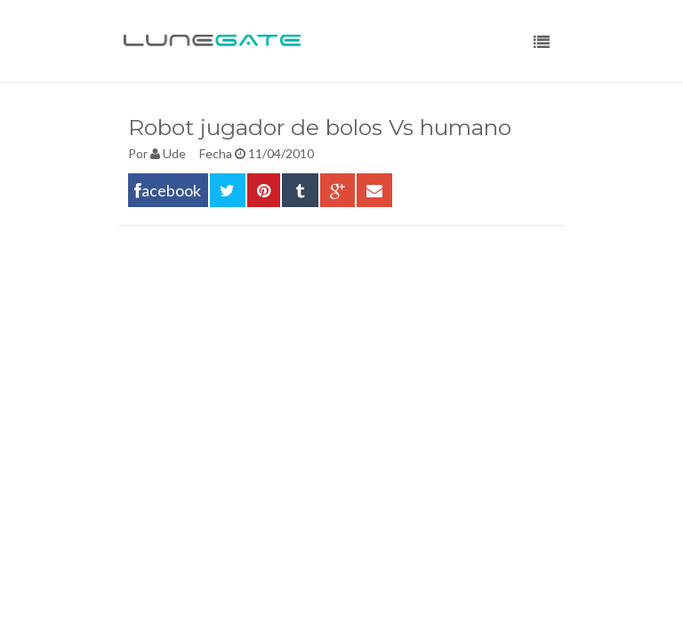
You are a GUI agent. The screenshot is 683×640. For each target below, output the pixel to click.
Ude (174, 153)
